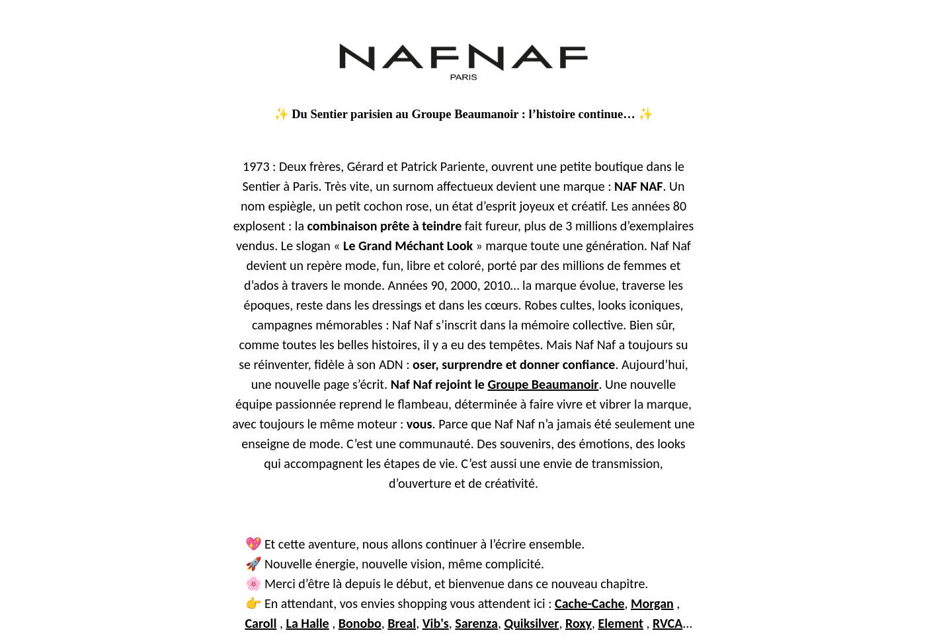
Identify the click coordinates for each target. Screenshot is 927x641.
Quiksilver (531, 623)
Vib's (436, 623)
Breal (401, 623)
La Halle (307, 623)
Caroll (261, 623)
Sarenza (476, 623)
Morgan (652, 603)
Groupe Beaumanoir (542, 384)
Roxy (578, 623)
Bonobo (360, 623)
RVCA (667, 623)
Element (620, 623)
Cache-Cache (589, 603)
